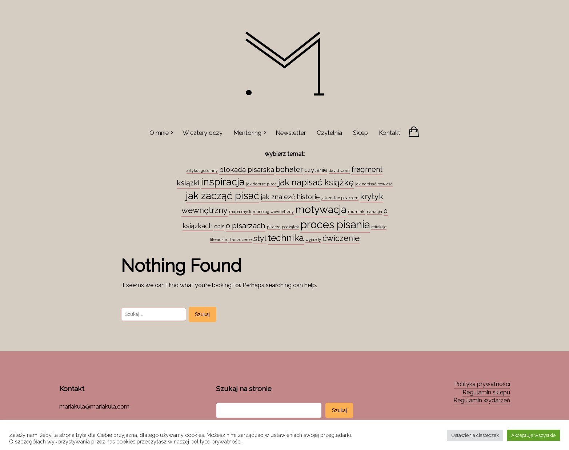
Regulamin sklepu (486, 392)
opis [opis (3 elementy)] (219, 226)
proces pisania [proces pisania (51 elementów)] (335, 224)
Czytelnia (329, 132)
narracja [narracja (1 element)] (374, 211)
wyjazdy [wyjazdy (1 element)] (313, 239)
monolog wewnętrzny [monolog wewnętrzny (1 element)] (273, 211)
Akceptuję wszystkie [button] (533, 435)
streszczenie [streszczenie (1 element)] (240, 239)
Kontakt (389, 132)
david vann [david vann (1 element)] (339, 170)
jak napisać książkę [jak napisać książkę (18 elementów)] (316, 182)
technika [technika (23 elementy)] (286, 238)
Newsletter (291, 132)
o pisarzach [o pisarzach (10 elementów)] (245, 225)
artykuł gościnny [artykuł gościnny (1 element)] (202, 170)
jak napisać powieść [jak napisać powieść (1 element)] (374, 184)
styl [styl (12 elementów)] (260, 238)
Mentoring (247, 132)
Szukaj (339, 410)
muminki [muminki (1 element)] (356, 211)
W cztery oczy (203, 132)
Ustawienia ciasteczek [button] (475, 435)
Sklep (360, 132)
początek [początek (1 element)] (290, 227)
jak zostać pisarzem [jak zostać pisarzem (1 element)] (339, 198)
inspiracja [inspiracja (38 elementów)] (223, 182)
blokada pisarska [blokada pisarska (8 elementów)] (246, 169)
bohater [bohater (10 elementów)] (289, 169)
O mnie (159, 132)
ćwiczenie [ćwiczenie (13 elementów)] (341, 238)
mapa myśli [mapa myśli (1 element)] (240, 211)
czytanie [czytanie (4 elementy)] (315, 169)
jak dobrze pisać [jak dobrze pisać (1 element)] (261, 184)
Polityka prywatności (482, 384)
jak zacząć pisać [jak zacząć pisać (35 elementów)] (222, 195)
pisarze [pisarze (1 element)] (273, 227)
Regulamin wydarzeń (481, 400)
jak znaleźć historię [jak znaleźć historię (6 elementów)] (290, 197)
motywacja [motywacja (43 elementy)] (320, 209)
